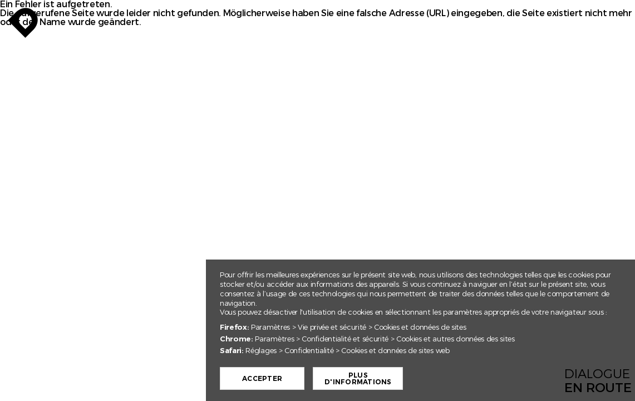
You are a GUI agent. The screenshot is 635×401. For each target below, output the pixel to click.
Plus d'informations (361, 379)
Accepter (266, 378)
